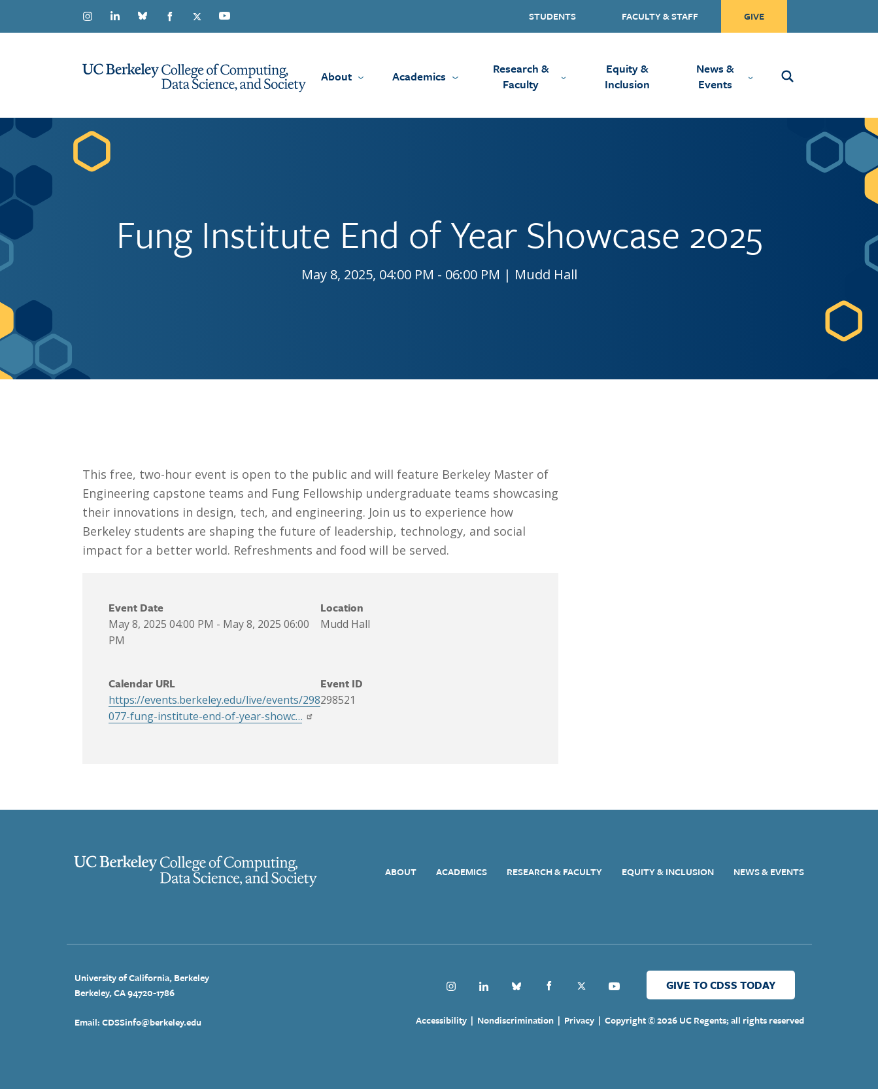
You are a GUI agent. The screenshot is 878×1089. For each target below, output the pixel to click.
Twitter (197, 16)
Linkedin (115, 16)
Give (754, 16)
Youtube (225, 16)
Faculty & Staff (660, 16)
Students (552, 16)
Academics (419, 76)
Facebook (170, 16)
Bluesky (142, 16)
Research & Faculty (521, 76)
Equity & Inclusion (627, 76)
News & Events (715, 76)
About (336, 76)
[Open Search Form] (805, 75)
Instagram (87, 16)
